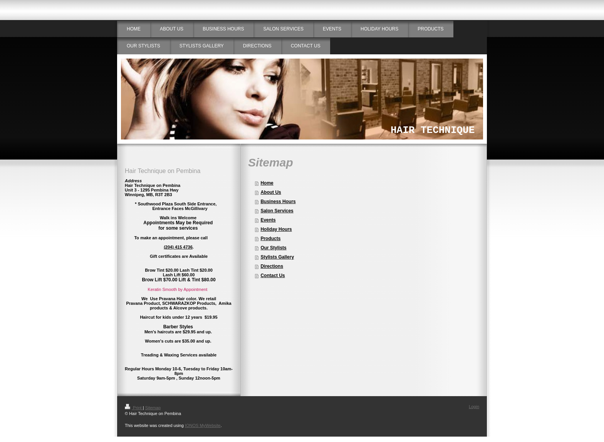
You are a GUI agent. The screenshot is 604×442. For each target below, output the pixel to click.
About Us (270, 192)
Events (267, 220)
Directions (271, 266)
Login (474, 406)
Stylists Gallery (277, 257)
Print (134, 407)
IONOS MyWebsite (203, 425)
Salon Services (276, 210)
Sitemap (153, 407)
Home (266, 183)
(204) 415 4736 (178, 247)
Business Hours (277, 201)
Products (270, 238)
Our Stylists (273, 247)
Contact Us (272, 275)
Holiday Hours (276, 229)
